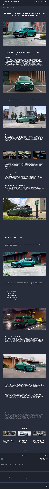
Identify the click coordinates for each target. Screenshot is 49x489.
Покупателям (19, 469)
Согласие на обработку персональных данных (39, 484)
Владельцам (34, 469)
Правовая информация (27, 484)
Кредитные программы (12, 480)
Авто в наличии (4, 464)
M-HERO (10, 464)
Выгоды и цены (21, 480)
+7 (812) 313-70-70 (42, 459)
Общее (4, 480)
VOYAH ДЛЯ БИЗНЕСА (16, 464)
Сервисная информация (30, 480)
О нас (47, 469)
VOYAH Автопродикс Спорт (15, 1)
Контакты (23, 464)
